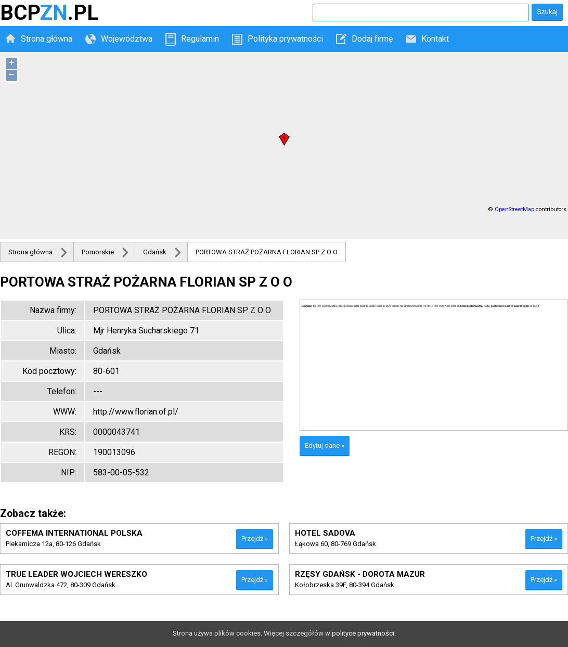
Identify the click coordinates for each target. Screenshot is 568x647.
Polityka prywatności (285, 39)
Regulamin (200, 39)
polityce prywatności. (364, 633)
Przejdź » (254, 538)
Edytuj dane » (324, 445)
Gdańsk (154, 252)
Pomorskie (98, 252)
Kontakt (435, 39)
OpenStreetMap (514, 209)
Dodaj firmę (372, 39)
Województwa (126, 39)
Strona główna (46, 39)
